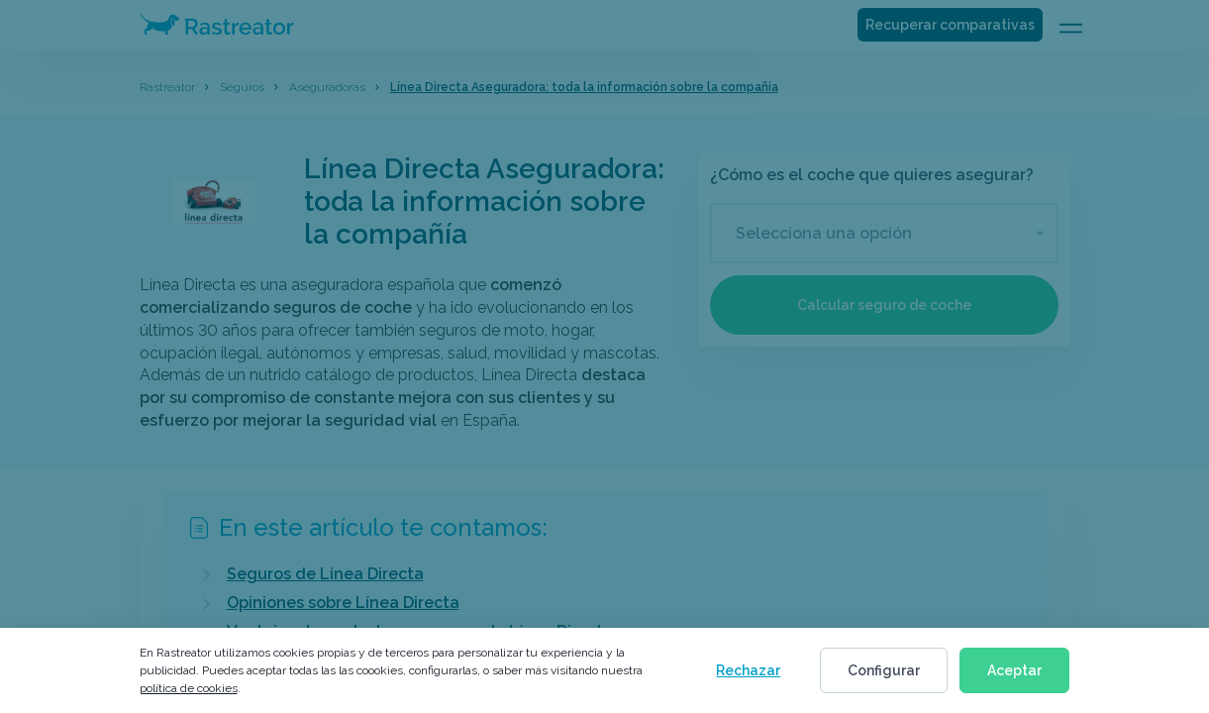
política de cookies (189, 688)
